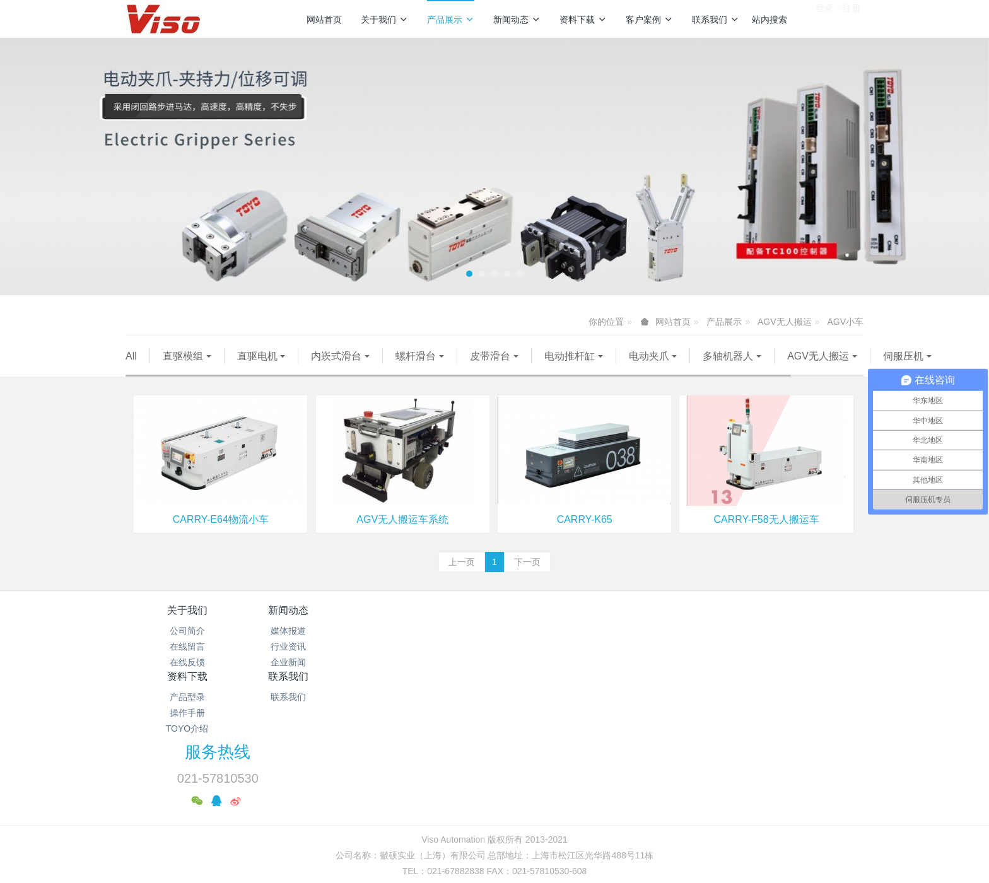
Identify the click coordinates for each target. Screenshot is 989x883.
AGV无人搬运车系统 (402, 535)
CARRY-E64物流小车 (221, 535)
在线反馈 (187, 678)
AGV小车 (845, 322)
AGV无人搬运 (785, 322)
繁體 (494, 825)
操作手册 (433, 662)
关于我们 (384, 20)
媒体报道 (310, 646)
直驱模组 (183, 356)
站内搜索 (769, 20)
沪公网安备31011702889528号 (500, 802)
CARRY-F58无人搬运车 (766, 535)
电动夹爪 (649, 356)
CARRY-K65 (584, 535)
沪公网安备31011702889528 (56, 876)
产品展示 (450, 20)
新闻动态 (517, 20)
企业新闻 (310, 678)
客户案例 (649, 20)
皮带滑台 (490, 356)
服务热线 (709, 634)
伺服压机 (255, 371)
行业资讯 (310, 662)
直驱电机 (257, 356)
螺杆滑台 (415, 356)
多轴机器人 (728, 356)
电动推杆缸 (569, 356)
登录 (824, 18)
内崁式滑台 (336, 356)
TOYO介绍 (433, 678)
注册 (851, 18)
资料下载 (583, 20)
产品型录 (433, 646)
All (131, 356)
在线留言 (187, 662)
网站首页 (324, 20)
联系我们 (715, 20)
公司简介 (187, 646)
